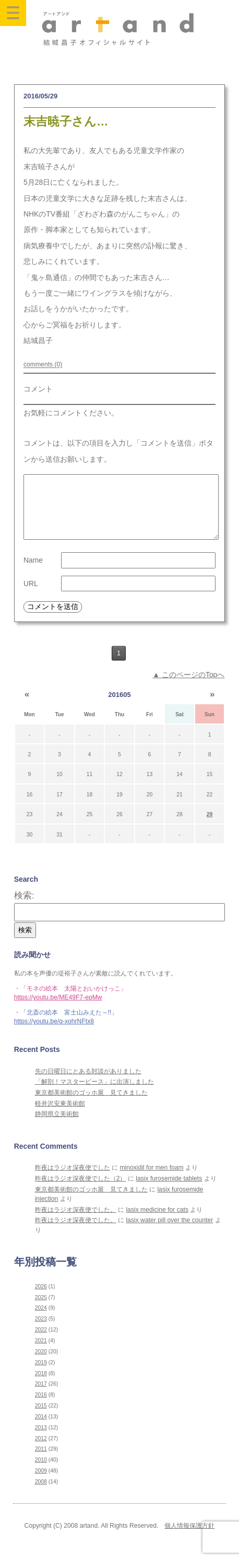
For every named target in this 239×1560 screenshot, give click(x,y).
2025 (41, 1310)
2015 (41, 1418)
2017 (41, 1396)
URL (30, 596)
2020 (41, 1364)
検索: (24, 908)
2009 (41, 1483)
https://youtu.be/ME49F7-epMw (58, 1009)
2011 (41, 1461)
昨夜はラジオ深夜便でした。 (75, 1222)
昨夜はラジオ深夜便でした (72, 1180)
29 (210, 827)
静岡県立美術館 (57, 1126)
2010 (41, 1472)
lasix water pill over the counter (169, 1232)
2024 (41, 1320)
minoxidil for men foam (151, 1180)
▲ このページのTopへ (188, 687)
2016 (41, 1407)
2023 (41, 1331)
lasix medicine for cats (157, 1222)
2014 (41, 1429)
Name (33, 572)
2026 (41, 1299)
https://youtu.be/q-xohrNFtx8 (54, 1033)
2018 (41, 1386)
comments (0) (42, 365)
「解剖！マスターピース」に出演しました (94, 1094)
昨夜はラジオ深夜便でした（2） (80, 1191)
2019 (41, 1375)
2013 (41, 1440)
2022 (41, 1342)
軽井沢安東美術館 (60, 1116)
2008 (41, 1494)
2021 (41, 1353)
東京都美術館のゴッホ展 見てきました (91, 1105)
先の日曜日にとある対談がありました (88, 1083)
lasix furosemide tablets (169, 1191)
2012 (41, 1451)
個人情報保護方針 (189, 1538)
